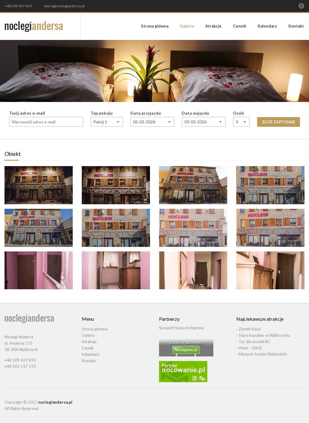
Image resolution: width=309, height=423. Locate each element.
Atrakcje (213, 26)
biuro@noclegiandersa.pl (64, 6)
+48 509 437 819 (18, 6)
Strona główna (154, 26)
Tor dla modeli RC (254, 341)
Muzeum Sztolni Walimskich (263, 354)
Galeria (187, 26)
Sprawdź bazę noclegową (181, 327)
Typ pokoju (102, 113)
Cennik (239, 26)
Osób (238, 113)
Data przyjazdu (145, 113)
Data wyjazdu (195, 113)
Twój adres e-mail (27, 113)
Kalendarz (267, 26)
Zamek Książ (250, 328)
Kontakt (296, 26)
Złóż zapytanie (278, 122)
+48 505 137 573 (20, 366)
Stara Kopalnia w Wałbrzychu (264, 335)
